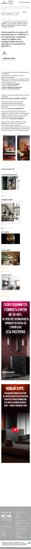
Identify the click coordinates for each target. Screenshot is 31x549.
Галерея (17, 518)
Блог (2, 528)
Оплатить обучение (20, 520)
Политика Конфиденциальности (21, 537)
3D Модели (18, 516)
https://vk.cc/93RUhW (16, 118)
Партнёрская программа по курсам (22, 523)
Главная (18, 514)
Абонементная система (21, 526)
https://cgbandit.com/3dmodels (12, 87)
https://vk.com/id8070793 (16, 108)
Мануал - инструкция (21, 512)
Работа (3, 531)
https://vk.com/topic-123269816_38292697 (14, 98)
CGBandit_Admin (9, 58)
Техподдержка (5, 526)
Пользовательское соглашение (20, 533)
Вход (20, 2)
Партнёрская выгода (21, 528)
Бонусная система (20, 530)
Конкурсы (3, 533)
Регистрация (26, 2)
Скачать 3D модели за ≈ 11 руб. (10, 13)
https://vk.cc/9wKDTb (13, 84)
